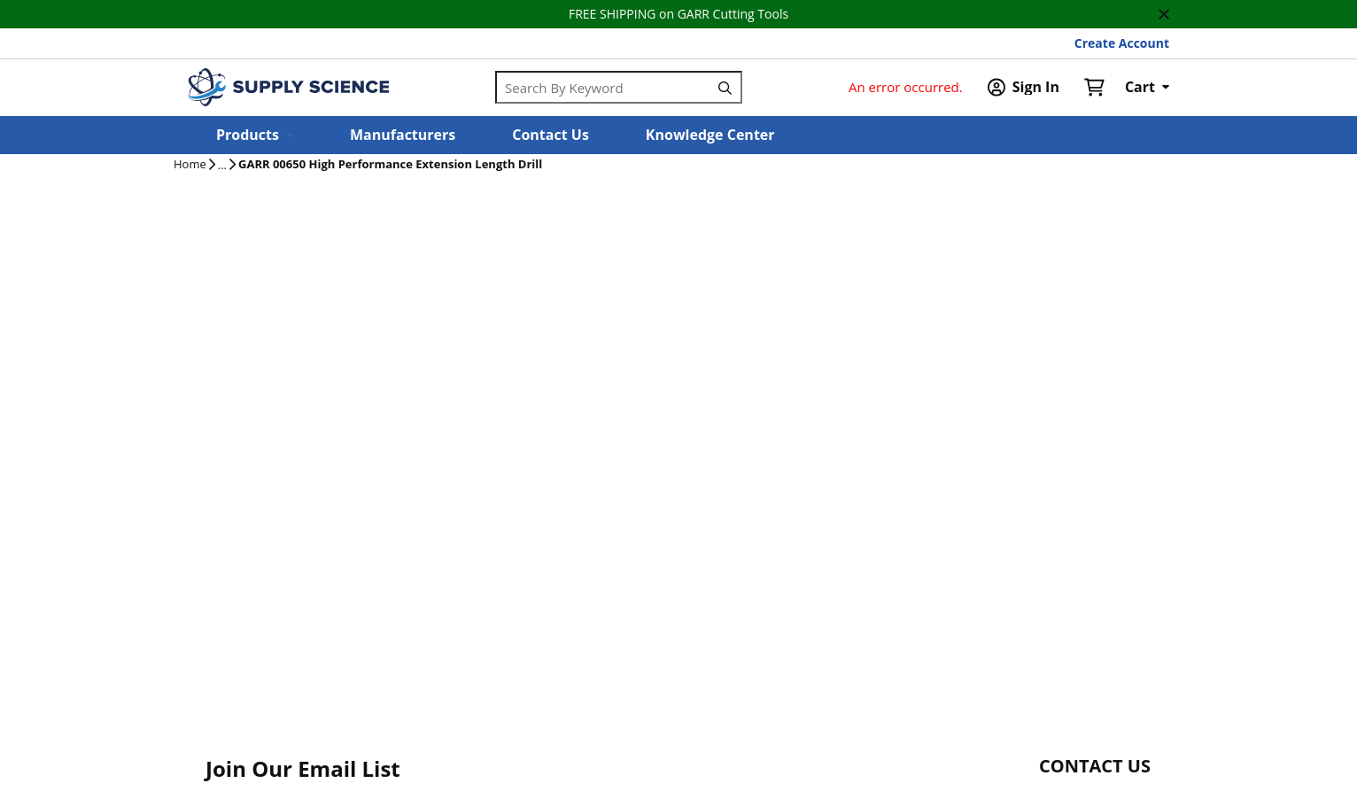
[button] (255, 135)
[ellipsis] (222, 165)
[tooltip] (222, 165)
